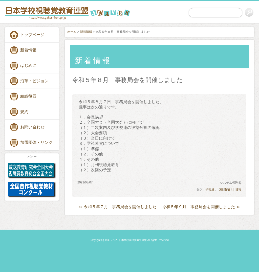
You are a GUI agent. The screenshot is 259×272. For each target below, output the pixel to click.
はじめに (28, 65)
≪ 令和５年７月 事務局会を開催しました (117, 207)
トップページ (32, 35)
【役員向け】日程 (229, 189)
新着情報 (28, 50)
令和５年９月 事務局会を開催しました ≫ (201, 207)
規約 (24, 112)
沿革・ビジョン (34, 81)
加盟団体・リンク (36, 142)
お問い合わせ (32, 127)
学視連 (209, 189)
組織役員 (28, 96)
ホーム (71, 32)
